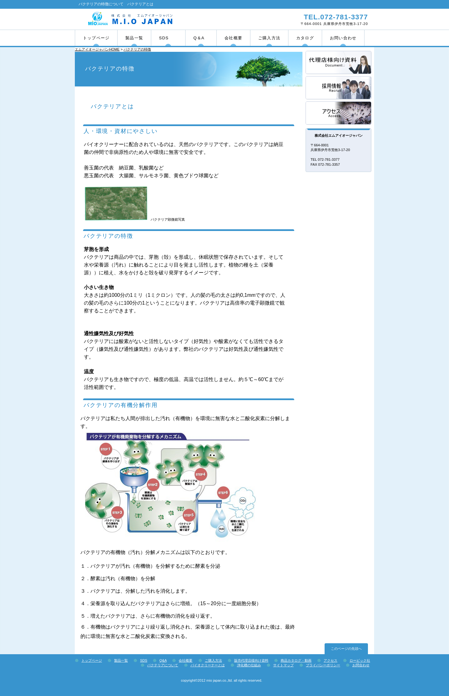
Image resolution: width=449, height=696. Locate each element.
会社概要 (185, 660)
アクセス (339, 113)
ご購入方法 (213, 660)
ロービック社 (360, 660)
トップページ (91, 660)
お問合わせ (360, 665)
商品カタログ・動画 (296, 660)
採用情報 (339, 88)
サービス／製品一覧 (339, 63)
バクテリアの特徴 (137, 49)
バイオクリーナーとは (208, 665)
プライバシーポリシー (323, 665)
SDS (143, 660)
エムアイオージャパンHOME (97, 49)
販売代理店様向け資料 (251, 660)
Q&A (163, 660)
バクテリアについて (162, 665)
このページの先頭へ (346, 648)
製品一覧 (121, 660)
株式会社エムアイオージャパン (148, 19)
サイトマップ (283, 665)
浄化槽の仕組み (249, 665)
